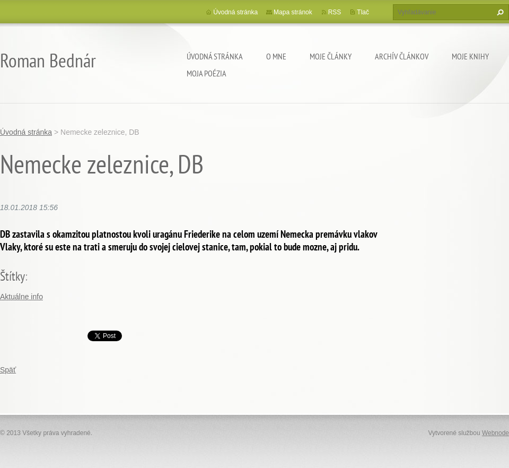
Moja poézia (206, 73)
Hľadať (499, 12)
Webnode (495, 433)
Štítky (12, 276)
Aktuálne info (21, 296)
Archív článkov (401, 56)
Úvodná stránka (215, 56)
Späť (8, 370)
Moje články (331, 56)
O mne (276, 56)
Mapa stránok (293, 12)
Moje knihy (470, 56)
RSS (334, 12)
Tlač (363, 12)
